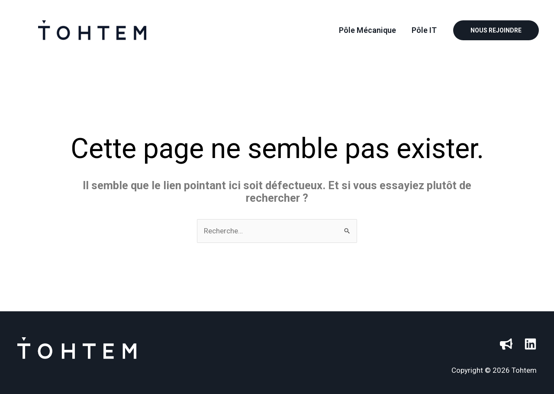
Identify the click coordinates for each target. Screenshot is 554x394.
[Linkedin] (530, 344)
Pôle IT (424, 30)
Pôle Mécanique (367, 30)
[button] (496, 30)
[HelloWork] (506, 344)
